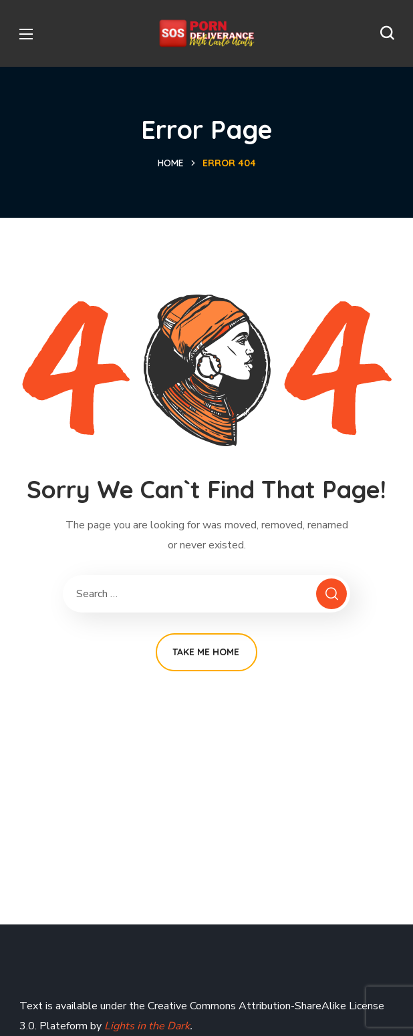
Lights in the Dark (146, 1026)
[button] (387, 33)
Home (171, 163)
